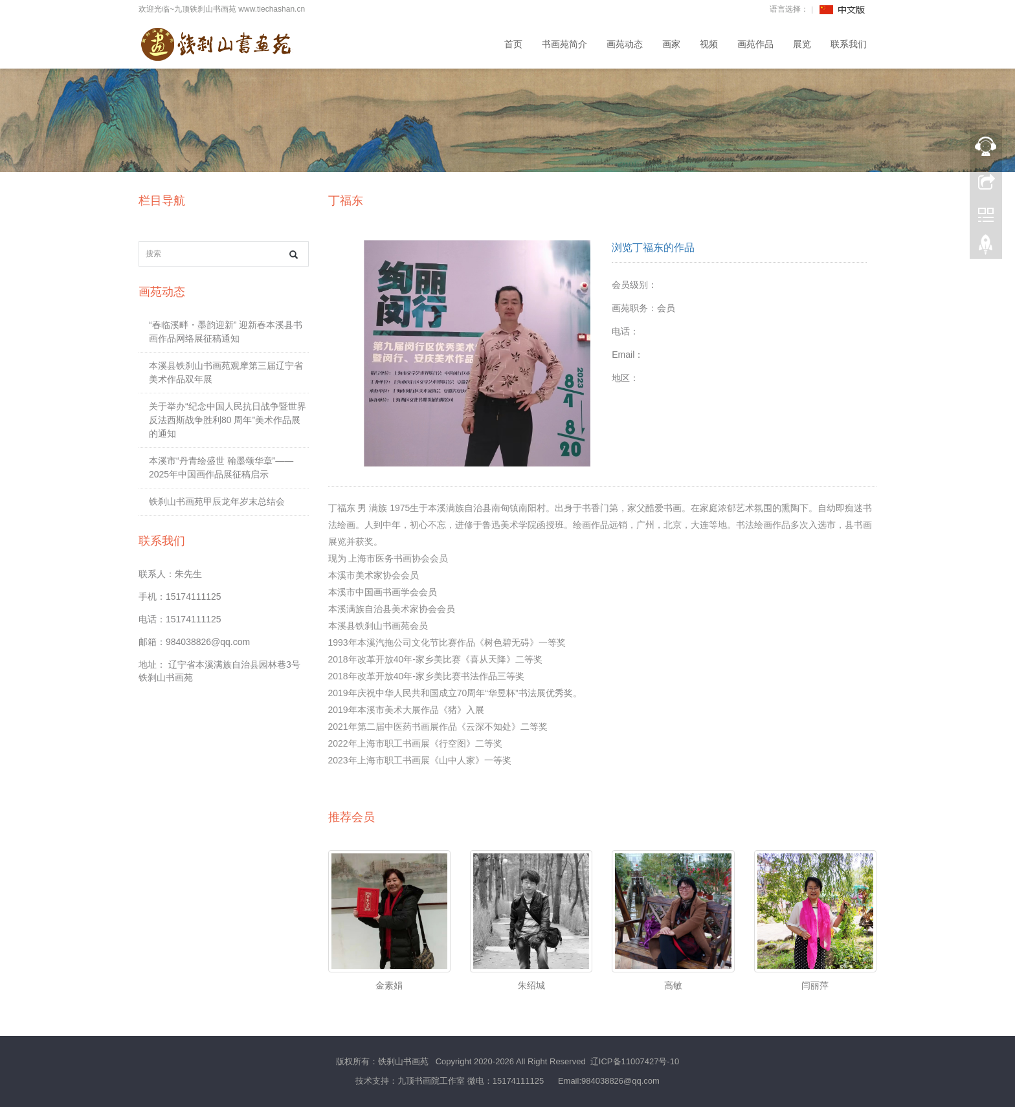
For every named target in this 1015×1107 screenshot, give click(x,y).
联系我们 (849, 44)
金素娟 (389, 985)
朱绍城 (531, 985)
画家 (671, 44)
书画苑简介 (564, 44)
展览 (802, 44)
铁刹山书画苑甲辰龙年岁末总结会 (217, 501)
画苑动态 (625, 44)
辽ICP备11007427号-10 (634, 1061)
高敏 (673, 985)
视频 (709, 44)
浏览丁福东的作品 (653, 247)
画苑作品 (755, 44)
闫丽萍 (815, 985)
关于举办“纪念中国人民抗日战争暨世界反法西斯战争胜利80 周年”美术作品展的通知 (227, 420)
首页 (513, 44)
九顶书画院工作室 (431, 1081)
